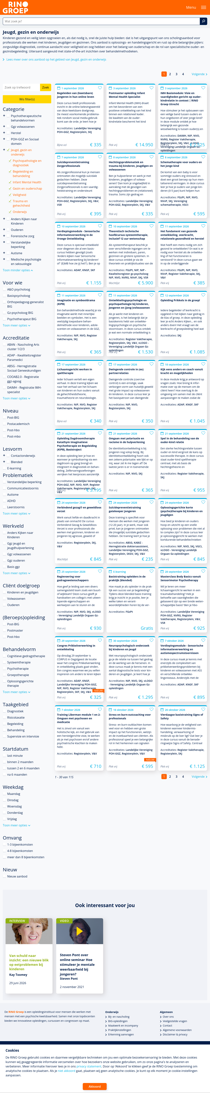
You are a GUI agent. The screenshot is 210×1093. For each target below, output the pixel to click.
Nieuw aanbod (17, 876)
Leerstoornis (15, 507)
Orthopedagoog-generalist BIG (25, 304)
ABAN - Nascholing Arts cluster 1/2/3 (23, 347)
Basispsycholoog (18, 296)
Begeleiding (15, 724)
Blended (4, 461)
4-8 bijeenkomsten (20, 851)
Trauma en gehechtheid (21, 203)
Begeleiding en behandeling (23, 173)
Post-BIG (13, 417)
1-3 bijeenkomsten (20, 844)
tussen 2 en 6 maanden (23, 768)
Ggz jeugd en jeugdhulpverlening (20, 545)
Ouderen (17, 230)
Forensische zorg (4, 235)
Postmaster (15, 630)
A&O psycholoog (18, 289)
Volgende (198, 74)
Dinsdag (12, 800)
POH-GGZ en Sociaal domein (25, 141)
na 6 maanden (17, 774)
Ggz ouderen (16, 560)
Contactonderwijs (4, 455)
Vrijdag (12, 819)
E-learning (14, 468)
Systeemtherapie (19, 662)
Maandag (13, 794)
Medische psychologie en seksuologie (26, 261)
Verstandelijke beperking (4, 242)
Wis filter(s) (27, 99)
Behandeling (15, 730)
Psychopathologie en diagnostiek (27, 163)
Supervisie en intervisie (23, 736)
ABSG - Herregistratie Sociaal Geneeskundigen (24, 368)
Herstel (16, 133)
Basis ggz (13, 567)
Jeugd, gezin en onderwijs (21, 152)
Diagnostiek (15, 711)
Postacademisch (18, 424)
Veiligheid (19, 195)
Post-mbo (14, 436)
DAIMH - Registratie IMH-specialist (24, 390)
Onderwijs (20, 212)
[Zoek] (203, 21)
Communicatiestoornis (23, 488)
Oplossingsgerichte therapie (20, 683)
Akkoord (95, 1086)
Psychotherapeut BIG (21, 319)
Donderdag (15, 813)
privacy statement (89, 1066)
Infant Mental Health (27, 182)
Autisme (16, 253)
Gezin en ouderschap (27, 188)
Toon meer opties (15, 325)
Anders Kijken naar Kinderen (4, 218)
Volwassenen (16, 599)
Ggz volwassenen (23, 127)
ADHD (11, 501)
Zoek (45, 87)
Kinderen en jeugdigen (22, 592)
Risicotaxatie (15, 717)
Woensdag (14, 806)
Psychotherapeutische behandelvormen (4, 115)
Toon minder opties (16, 270)
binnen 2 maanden (20, 762)
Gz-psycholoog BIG (20, 313)
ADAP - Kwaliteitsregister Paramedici (24, 357)
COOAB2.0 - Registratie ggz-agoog (23, 379)
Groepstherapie (18, 675)
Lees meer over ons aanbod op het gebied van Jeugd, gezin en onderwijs (56, 59)
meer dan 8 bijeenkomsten (25, 857)
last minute (15, 756)
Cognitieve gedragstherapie (26, 656)
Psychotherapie (18, 669)
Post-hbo (13, 430)
